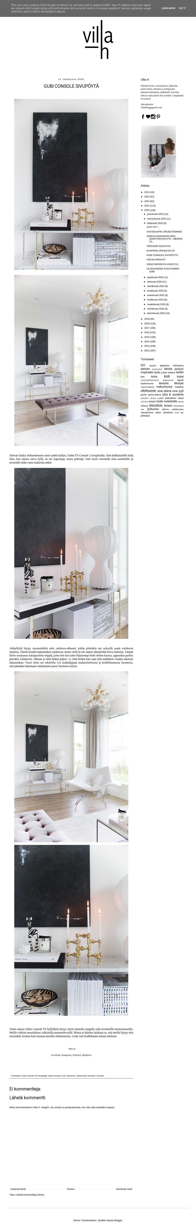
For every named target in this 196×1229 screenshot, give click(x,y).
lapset (180, 380)
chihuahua (178, 365)
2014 (147, 341)
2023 (147, 196)
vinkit (177, 413)
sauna (181, 401)
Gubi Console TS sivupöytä (34, 1076)
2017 (147, 328)
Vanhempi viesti (124, 1189)
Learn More (168, 8)
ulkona (165, 409)
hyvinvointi (157, 369)
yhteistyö (145, 415)
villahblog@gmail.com (151, 107)
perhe (144, 394)
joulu (157, 372)
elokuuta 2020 (154, 281)
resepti (151, 401)
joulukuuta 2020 (155, 214)
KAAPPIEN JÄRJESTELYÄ (160, 250)
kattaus (171, 372)
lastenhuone (147, 383)
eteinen (145, 368)
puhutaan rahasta (148, 398)
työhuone (153, 409)
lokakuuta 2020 (155, 223)
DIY (143, 365)
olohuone (71, 1076)
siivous (144, 405)
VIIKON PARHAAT (156, 259)
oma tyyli (178, 390)
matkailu (179, 387)
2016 (147, 332)
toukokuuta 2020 (156, 295)
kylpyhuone (168, 380)
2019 (147, 319)
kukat (180, 376)
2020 (147, 210)
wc (182, 412)
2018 (147, 323)
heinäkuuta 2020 (156, 286)
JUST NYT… (153, 227)
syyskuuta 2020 (155, 277)
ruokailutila (170, 401)
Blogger (118, 1220)
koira (154, 376)
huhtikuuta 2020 (155, 299)
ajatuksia (164, 365)
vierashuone (147, 412)
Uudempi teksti (18, 1189)
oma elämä (164, 390)
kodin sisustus (54, 1076)
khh (143, 376)
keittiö (180, 372)
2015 (147, 337)
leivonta (164, 383)
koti (63, 1076)
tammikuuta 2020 (156, 313)
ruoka (159, 401)
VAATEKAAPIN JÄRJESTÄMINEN (164, 231)
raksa (181, 398)
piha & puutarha (173, 394)
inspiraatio (147, 372)
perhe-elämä (154, 394)
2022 (147, 201)
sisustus (100, 1076)
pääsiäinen (170, 398)
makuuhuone (164, 386)
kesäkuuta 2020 (155, 290)
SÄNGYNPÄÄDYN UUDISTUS (162, 264)
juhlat (164, 372)
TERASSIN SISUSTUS (158, 246)
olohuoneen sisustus (86, 1076)
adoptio (152, 365)
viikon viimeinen (164, 412)
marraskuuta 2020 (156, 218)
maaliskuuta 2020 (156, 304)
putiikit (161, 398)
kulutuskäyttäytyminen (150, 380)
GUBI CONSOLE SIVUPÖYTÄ (162, 255)
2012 (147, 350)
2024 (147, 192)
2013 (147, 346)
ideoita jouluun (174, 368)
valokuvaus (178, 409)
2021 (147, 205)
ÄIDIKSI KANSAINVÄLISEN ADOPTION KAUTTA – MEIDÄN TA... (164, 239)
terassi (168, 405)
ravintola (144, 402)
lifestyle (179, 383)
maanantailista (147, 387)
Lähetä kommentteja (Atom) (30, 1194)
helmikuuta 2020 (156, 308)
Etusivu (71, 1189)
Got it (182, 8)
